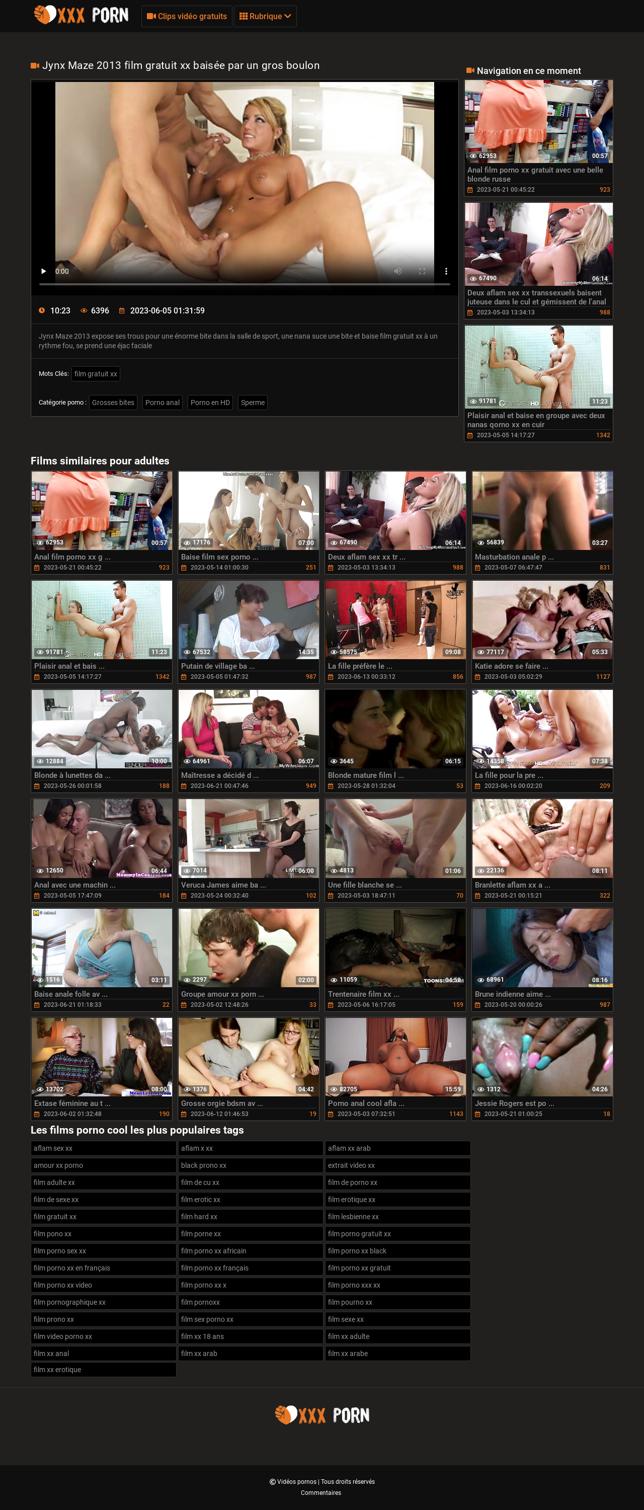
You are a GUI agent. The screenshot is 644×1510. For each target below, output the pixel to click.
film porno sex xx (60, 1251)
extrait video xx (351, 1165)
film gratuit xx (95, 374)
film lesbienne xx (353, 1217)
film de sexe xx (56, 1200)
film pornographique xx (70, 1302)
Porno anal (162, 403)
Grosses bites (113, 403)
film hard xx (199, 1217)
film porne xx (201, 1234)
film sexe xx (346, 1319)
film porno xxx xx (354, 1285)
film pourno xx (350, 1302)
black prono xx (203, 1165)
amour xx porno (58, 1165)
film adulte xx (54, 1182)
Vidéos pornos (297, 1481)
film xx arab (199, 1353)
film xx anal (51, 1353)
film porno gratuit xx (359, 1234)
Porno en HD (210, 403)
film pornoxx (200, 1302)
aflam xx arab (349, 1148)
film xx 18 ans (202, 1336)
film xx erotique (57, 1370)
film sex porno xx (207, 1319)
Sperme (253, 403)
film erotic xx (200, 1200)
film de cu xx (200, 1182)
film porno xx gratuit (359, 1268)
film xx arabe (348, 1353)
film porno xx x (203, 1285)
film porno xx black (357, 1251)
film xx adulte (348, 1336)
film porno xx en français (72, 1268)
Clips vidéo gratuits (187, 16)
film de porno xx (352, 1182)
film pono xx (52, 1234)
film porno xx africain (214, 1251)
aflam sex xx (53, 1148)
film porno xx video (63, 1285)
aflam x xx (197, 1148)
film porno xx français (215, 1268)
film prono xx (54, 1319)
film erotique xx (351, 1200)
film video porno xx (63, 1336)
